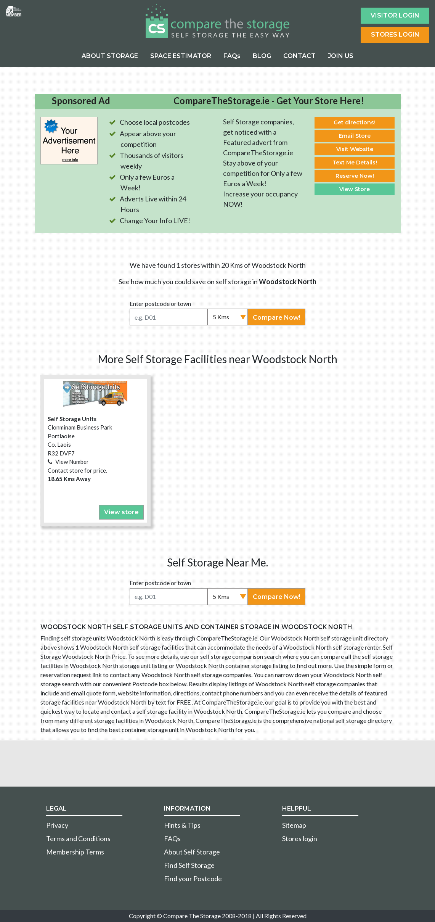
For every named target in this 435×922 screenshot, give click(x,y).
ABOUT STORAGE (110, 56)
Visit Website (354, 149)
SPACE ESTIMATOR (180, 56)
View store (121, 512)
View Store (354, 189)
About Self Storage (192, 852)
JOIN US (340, 56)
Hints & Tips (182, 825)
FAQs (232, 56)
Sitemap (294, 825)
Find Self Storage (189, 865)
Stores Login (395, 34)
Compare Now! (276, 317)
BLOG (262, 56)
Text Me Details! (354, 162)
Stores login (299, 838)
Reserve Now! (354, 175)
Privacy (57, 825)
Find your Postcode (193, 878)
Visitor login (395, 15)
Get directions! (355, 122)
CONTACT (299, 56)
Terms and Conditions (78, 838)
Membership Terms (75, 852)
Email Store (355, 135)
